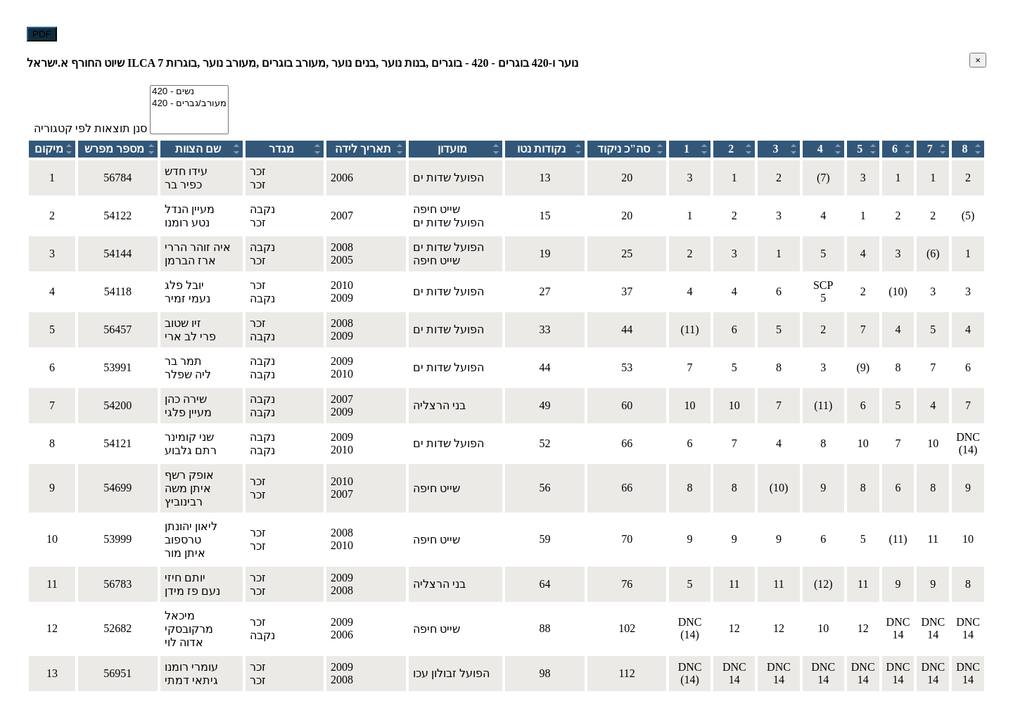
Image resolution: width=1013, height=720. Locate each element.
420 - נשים (189, 92)
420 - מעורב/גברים (189, 104)
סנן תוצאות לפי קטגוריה (90, 128)
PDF (41, 34)
